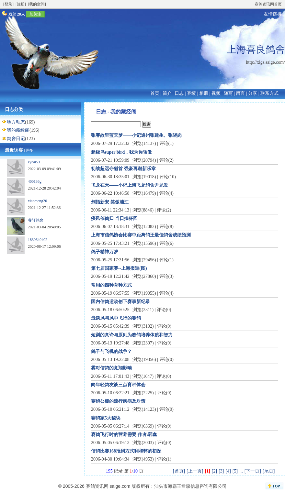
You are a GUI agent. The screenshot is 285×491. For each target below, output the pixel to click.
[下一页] (253, 471)
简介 (167, 93)
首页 (154, 93)
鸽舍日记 (16, 138)
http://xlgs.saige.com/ (265, 62)
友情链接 (273, 14)
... (241, 471)
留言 (240, 93)
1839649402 (37, 239)
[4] (228, 471)
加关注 (35, 14)
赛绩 (191, 93)
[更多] (29, 150)
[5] (235, 471)
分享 (252, 93)
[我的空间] (37, 4)
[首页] (179, 471)
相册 (203, 93)
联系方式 (269, 93)
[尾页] (269, 471)
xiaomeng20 (37, 201)
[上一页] (195, 471)
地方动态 (16, 122)
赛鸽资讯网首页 (268, 4)
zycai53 (34, 162)
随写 (228, 93)
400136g (34, 181)
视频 (216, 93)
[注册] (21, 4)
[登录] (8, 4)
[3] (221, 471)
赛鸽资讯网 (97, 486)
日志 (179, 93)
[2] (214, 471)
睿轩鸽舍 (35, 220)
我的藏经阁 (18, 130)
